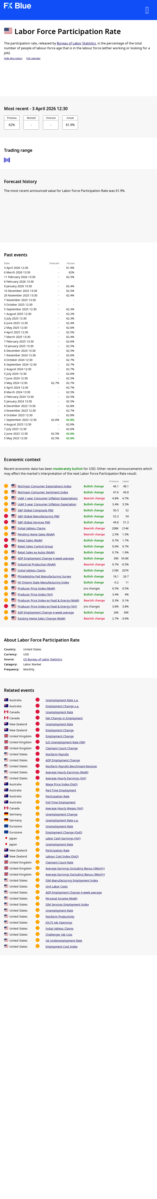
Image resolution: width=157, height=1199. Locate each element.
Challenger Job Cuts (59, 934)
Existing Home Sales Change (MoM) (41, 618)
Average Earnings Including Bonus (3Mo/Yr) (75, 868)
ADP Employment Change (63, 760)
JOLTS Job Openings (59, 922)
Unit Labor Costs (57, 886)
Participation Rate (57, 796)
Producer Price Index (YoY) (35, 594)
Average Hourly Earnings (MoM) (67, 772)
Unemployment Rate (59, 712)
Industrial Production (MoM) (37, 564)
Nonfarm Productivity (60, 916)
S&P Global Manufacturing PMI (38, 516)
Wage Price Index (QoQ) (61, 784)
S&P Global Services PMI (34, 522)
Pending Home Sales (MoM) (36, 534)
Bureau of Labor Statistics (76, 43)
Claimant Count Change (62, 748)
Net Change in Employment (64, 718)
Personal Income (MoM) (61, 898)
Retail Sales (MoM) (30, 540)
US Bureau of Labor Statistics (42, 659)
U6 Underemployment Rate (64, 940)
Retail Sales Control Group (35, 546)
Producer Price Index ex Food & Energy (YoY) (47, 606)
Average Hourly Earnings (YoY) (66, 778)
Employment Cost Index (61, 946)
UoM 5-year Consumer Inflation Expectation (47, 504)
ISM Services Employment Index (67, 904)
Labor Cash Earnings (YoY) (63, 838)
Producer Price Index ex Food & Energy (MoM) (48, 600)
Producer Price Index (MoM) (36, 588)
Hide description (13, 58)
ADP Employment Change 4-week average (46, 558)
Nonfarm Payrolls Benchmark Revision (71, 766)
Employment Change (60, 730)
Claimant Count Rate (59, 862)
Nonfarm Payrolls (57, 754)
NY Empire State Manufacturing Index (43, 582)
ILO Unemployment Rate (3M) (65, 742)
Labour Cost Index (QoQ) (62, 856)
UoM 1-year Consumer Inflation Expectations (48, 498)
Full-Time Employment (60, 802)
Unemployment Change (61, 814)
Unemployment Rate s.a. (62, 700)
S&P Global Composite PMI (35, 510)
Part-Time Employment (61, 790)
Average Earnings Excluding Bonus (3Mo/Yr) (75, 874)
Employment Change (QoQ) (64, 832)
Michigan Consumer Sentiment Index (43, 492)
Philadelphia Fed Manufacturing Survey (44, 576)
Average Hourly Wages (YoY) (64, 808)
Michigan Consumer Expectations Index (44, 486)
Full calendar (33, 58)
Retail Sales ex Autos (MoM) (36, 552)
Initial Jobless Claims (32, 528)
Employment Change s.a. (62, 706)
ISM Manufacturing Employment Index (72, 880)
